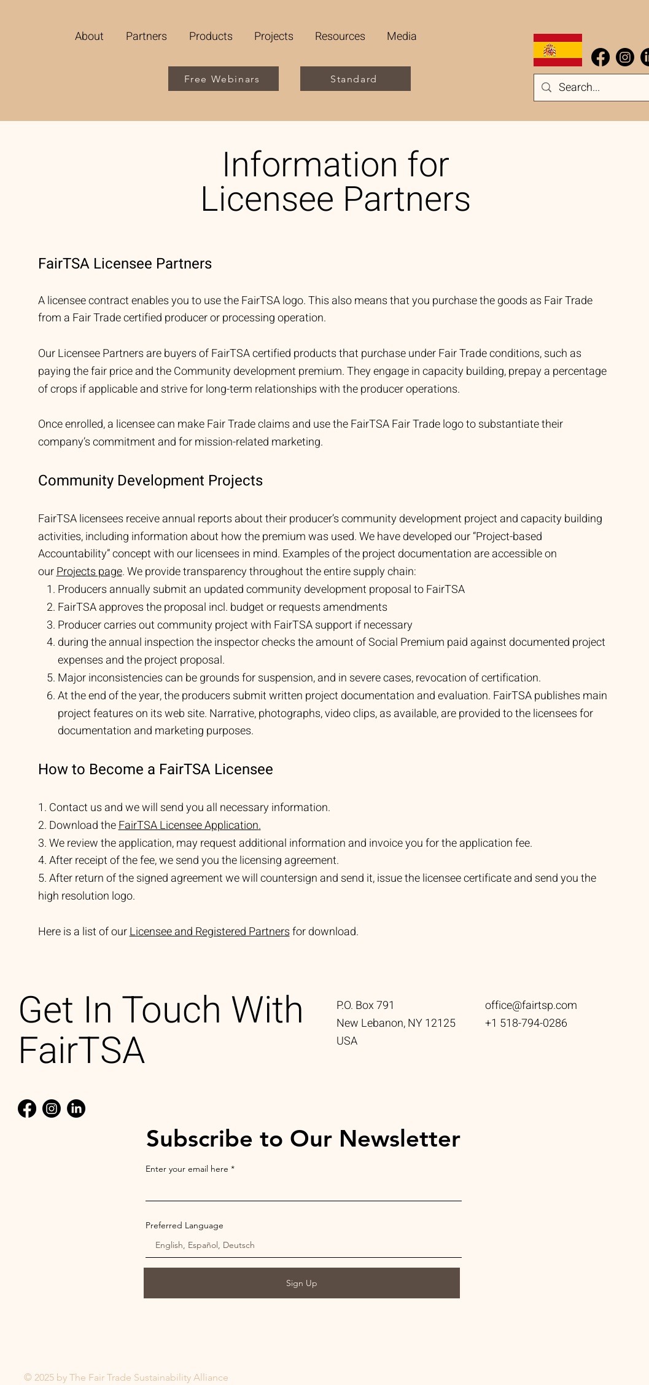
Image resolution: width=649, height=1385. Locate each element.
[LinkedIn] (76, 1108)
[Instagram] (625, 57)
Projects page (89, 571)
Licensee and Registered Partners (210, 932)
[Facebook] (600, 57)
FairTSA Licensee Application (188, 825)
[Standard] (355, 78)
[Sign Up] (302, 1283)
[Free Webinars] (223, 78)
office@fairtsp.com (531, 1005)
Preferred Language (184, 1225)
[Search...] (596, 88)
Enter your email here (187, 1168)
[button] (148, 36)
